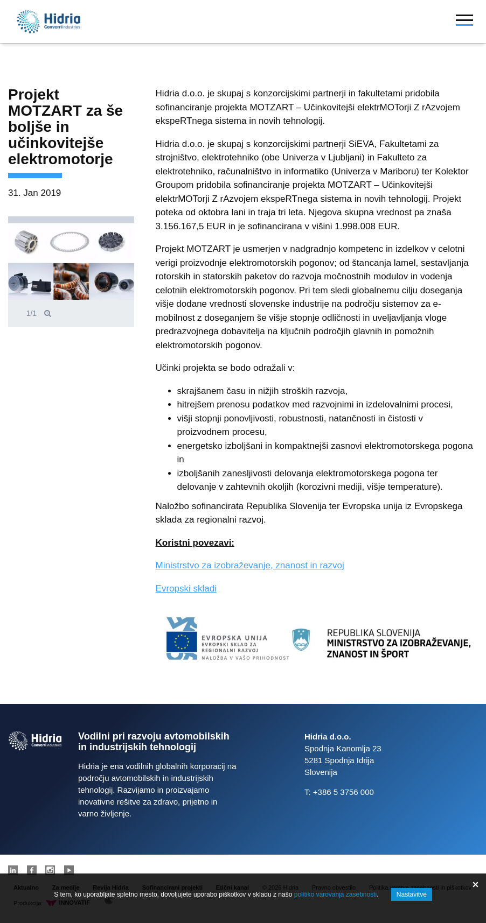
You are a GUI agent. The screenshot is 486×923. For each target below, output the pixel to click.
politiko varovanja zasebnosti (335, 894)
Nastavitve (412, 894)
